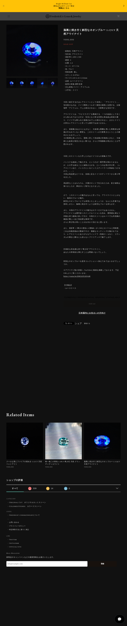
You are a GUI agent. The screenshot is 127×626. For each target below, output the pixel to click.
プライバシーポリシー (17, 526)
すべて (15, 488)
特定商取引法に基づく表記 (19, 530)
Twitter (13, 540)
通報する (87, 323)
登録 (102, 564)
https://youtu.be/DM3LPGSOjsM (76, 276)
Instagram (14, 543)
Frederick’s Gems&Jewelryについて (24, 515)
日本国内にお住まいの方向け (92, 313)
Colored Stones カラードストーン (25, 506)
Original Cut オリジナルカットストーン (27, 502)
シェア (78, 323)
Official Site (15, 547)
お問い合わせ (14, 522)
